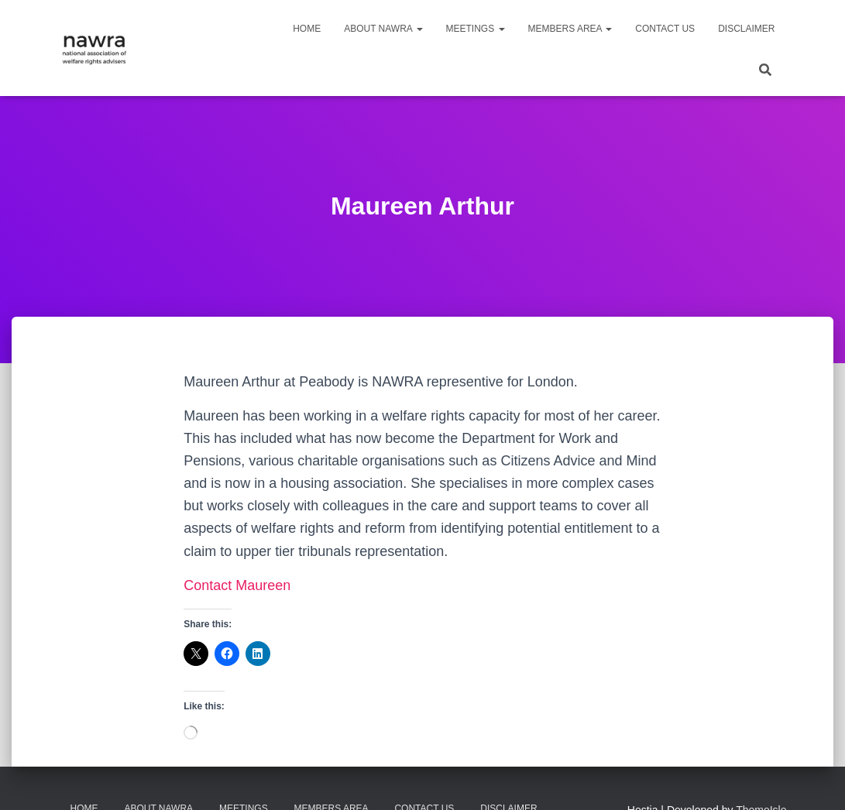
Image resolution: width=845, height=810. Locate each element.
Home (307, 28)
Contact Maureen (237, 585)
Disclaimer (746, 28)
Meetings (475, 28)
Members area (570, 28)
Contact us (665, 28)
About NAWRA (383, 28)
